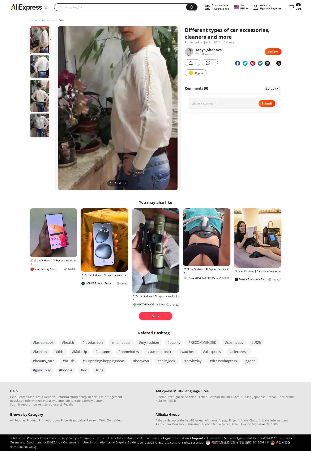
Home (33, 20)
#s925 (256, 342)
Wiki (102, 420)
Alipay (223, 420)
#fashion (40, 351)
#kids (59, 351)
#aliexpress (212, 351)
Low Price (61, 420)
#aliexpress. (238, 351)
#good (250, 361)
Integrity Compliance (57, 401)
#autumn (102, 351)
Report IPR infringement (105, 397)
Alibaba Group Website (172, 420)
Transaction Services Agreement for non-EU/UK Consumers (248, 438)
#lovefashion (92, 342)
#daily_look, (166, 361)
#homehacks (129, 351)
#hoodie (65, 370)
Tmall (235, 424)
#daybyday (192, 361)
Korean (272, 397)
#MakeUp (79, 351)
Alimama (211, 420)
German (214, 397)
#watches (187, 351)
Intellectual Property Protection (32, 438)
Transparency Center (88, 401)
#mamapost (121, 342)
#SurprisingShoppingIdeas (104, 361)
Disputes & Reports (41, 397)
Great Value (77, 420)
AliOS (266, 424)
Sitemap (85, 438)
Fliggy (233, 420)
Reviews (92, 420)
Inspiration (48, 20)
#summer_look (159, 351)
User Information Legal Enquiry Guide (109, 442)
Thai (281, 397)
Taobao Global (251, 424)
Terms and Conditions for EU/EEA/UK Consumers (44, 442)
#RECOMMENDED (203, 342)
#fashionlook (43, 342)
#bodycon (141, 361)
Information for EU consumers (138, 438)
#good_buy (42, 370)
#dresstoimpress (223, 361)
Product (32, 420)
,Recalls (68, 404)
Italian (225, 397)
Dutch (235, 397)
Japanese (259, 397)
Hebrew (161, 401)
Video (118, 420)
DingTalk (178, 424)
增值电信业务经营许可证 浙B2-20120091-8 (240, 442)
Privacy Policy (67, 438)
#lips (99, 370)
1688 (274, 424)
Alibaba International (274, 420)
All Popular (17, 420)
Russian (161, 397)
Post (61, 20)
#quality (173, 342)
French (202, 397)
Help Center (18, 397)
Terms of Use (104, 438)
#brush (68, 361)
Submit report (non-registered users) (36, 404)
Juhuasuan (193, 424)
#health (68, 342)
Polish (172, 401)
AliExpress (196, 420)
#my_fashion (149, 342)
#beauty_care (43, 361)
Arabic (289, 397)
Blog (109, 420)
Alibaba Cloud (247, 420)
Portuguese (176, 397)
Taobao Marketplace (216, 424)
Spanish (190, 397)
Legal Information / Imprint (183, 438)
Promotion (46, 420)
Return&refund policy (71, 397)
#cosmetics (234, 342)
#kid (84, 370)
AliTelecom (163, 424)
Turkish (246, 397)
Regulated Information (26, 401)
